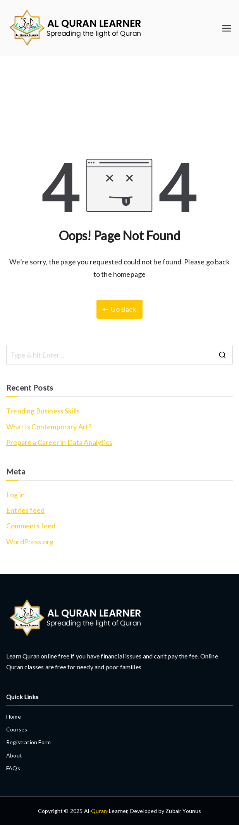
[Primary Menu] (226, 28)
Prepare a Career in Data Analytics (59, 442)
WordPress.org (29, 541)
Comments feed (30, 525)
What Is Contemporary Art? (49, 426)
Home (13, 716)
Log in (15, 494)
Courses (16, 729)
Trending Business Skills (43, 410)
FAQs (13, 768)
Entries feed (25, 510)
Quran (99, 811)
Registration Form (28, 742)
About (14, 755)
